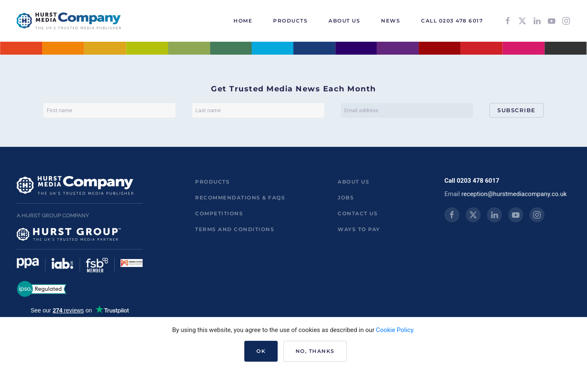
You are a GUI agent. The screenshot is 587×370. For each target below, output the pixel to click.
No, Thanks (315, 351)
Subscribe (516, 110)
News (390, 21)
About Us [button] (344, 21)
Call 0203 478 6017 (452, 21)
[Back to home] (69, 21)
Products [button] (290, 21)
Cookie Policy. (395, 330)
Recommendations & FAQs (240, 197)
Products (212, 182)
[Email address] (407, 110)
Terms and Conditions (234, 229)
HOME (242, 21)
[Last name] (258, 110)
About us (353, 182)
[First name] (109, 110)
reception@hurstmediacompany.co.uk (514, 194)
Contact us (358, 213)
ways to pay (359, 229)
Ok (261, 351)
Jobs (346, 197)
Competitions (219, 213)
